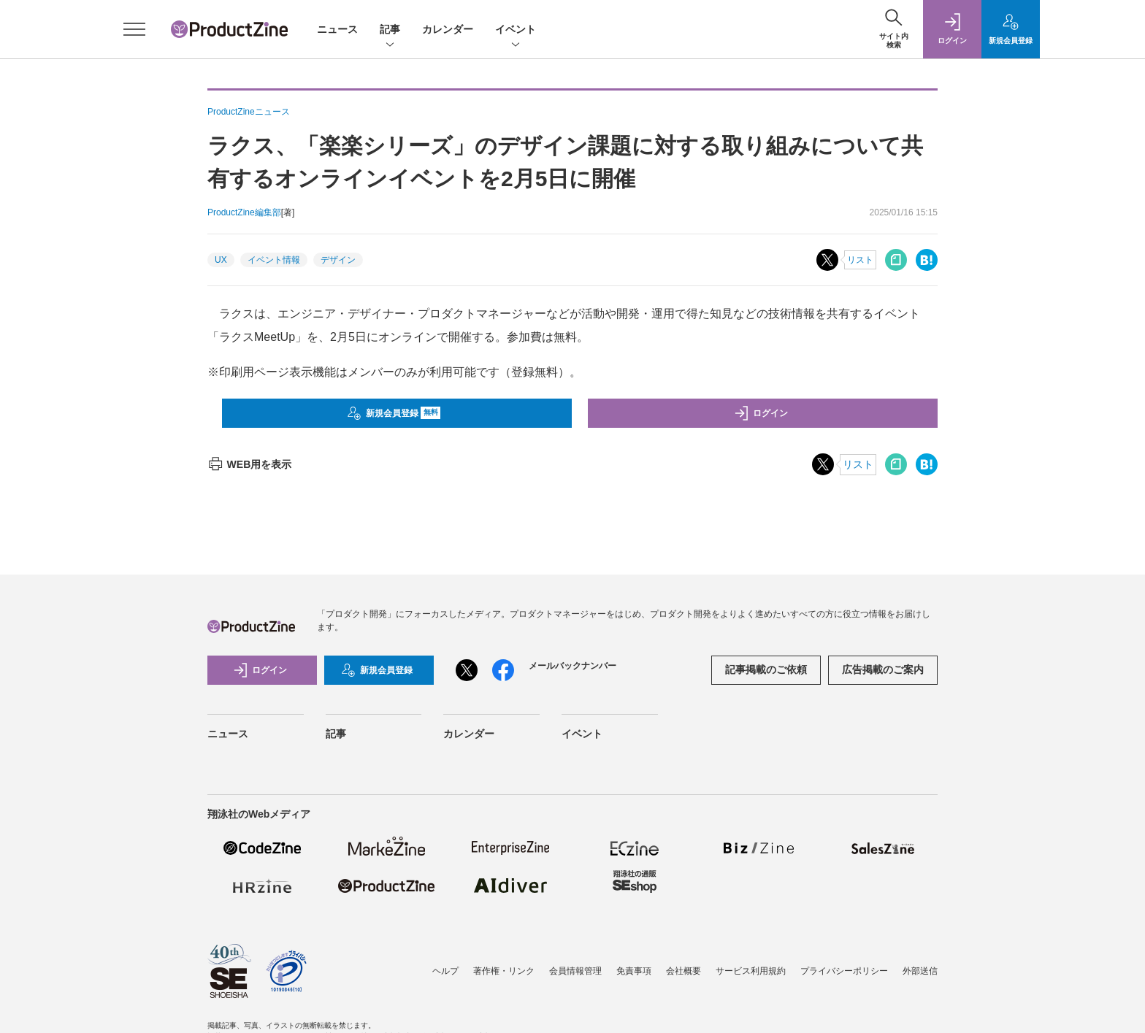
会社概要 (683, 971)
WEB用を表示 (249, 464)
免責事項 (633, 971)
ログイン (761, 413)
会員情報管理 (575, 971)
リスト (860, 260)
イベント (515, 30)
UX (221, 260)
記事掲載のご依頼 (766, 669)
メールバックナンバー (572, 666)
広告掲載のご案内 (883, 669)
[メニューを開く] (134, 29)
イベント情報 (274, 260)
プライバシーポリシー (844, 971)
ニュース (337, 29)
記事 (390, 30)
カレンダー (447, 29)
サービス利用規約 (751, 971)
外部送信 (920, 971)
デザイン (338, 260)
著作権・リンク (504, 971)
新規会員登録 (394, 413)
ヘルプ (445, 971)
